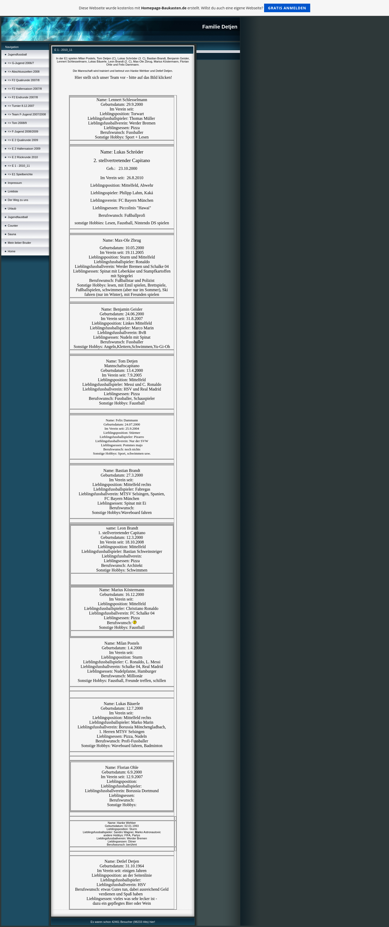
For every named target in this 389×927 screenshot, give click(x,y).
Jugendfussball (17, 54)
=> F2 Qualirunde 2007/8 (23, 80)
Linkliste (13, 191)
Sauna (12, 234)
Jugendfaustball (18, 217)
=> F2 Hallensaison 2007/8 (25, 88)
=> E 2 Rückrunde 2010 (23, 157)
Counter (13, 225)
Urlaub (12, 208)
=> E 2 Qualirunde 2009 (23, 140)
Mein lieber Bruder (19, 242)
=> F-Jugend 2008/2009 (23, 131)
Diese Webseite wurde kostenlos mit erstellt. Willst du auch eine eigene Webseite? (194, 8)
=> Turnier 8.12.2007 (21, 105)
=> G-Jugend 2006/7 (21, 63)
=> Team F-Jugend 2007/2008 (27, 114)
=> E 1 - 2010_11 (19, 165)
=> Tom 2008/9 (17, 122)
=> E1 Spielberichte (20, 174)
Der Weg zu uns (18, 199)
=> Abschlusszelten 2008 (23, 71)
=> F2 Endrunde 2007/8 (23, 97)
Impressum (15, 182)
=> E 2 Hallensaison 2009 (24, 148)
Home (11, 251)
